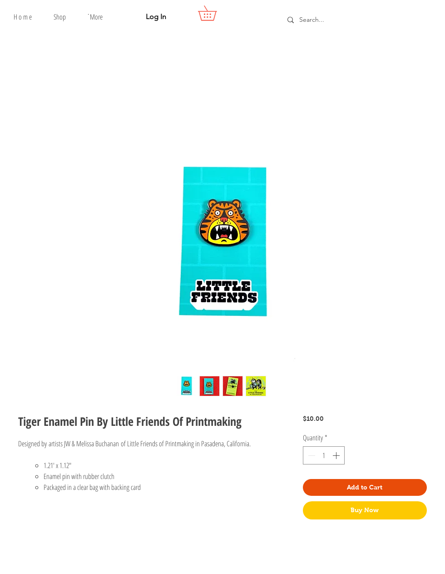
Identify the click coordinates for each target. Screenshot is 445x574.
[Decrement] (310, 455)
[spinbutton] (324, 455)
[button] (60, 17)
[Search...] (354, 20)
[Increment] (337, 455)
